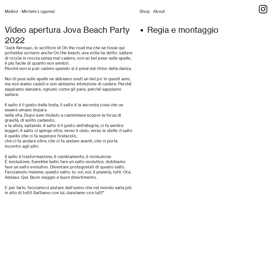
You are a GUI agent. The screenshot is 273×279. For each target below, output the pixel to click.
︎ (263, 9)
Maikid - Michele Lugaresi (30, 11)
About (159, 11)
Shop (145, 11)
